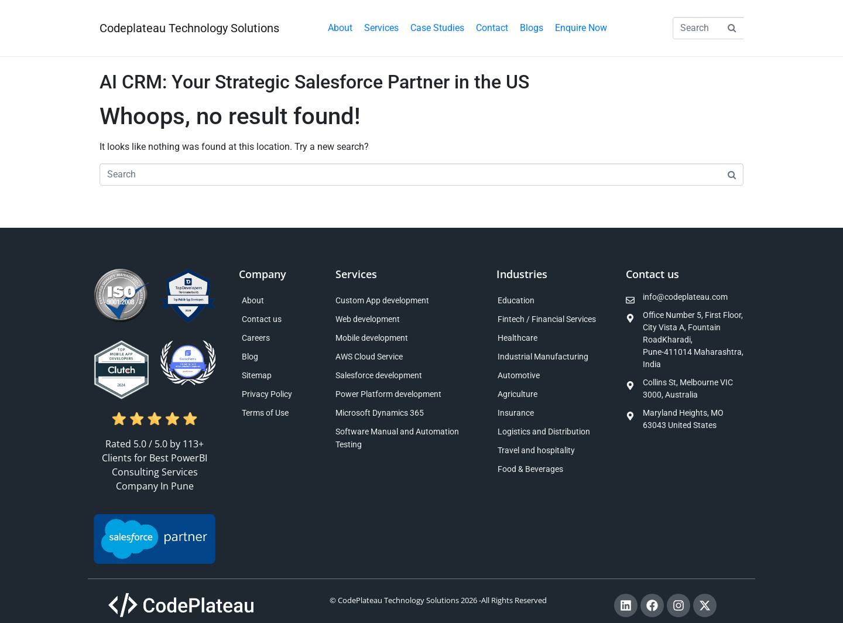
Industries (521, 274)
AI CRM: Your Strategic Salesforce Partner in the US (314, 82)
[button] (381, 28)
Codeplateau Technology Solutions (189, 28)
